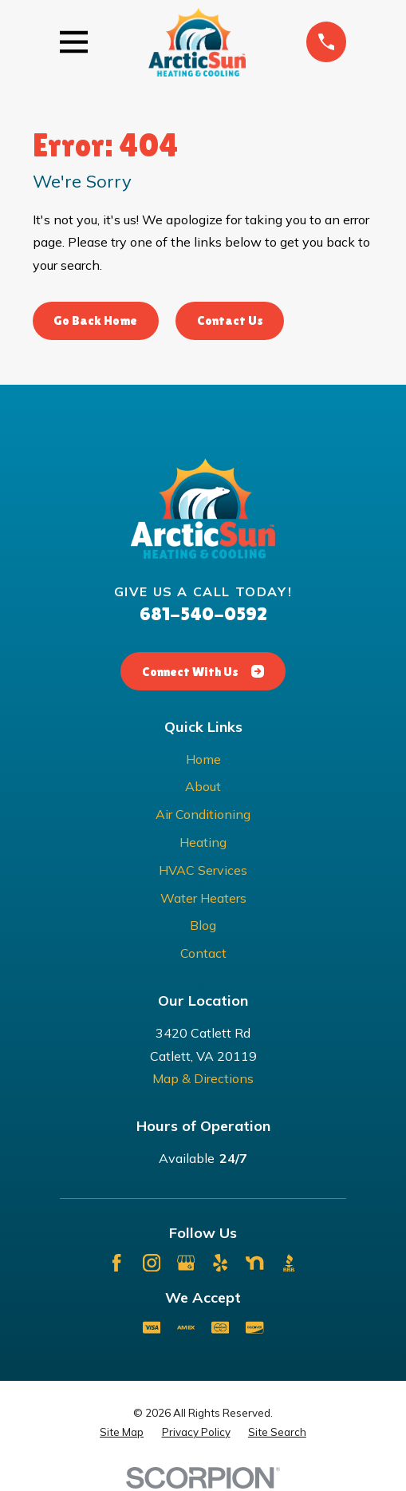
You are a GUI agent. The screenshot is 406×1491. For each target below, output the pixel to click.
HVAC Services (203, 870)
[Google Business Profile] (186, 1263)
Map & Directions (203, 1078)
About (203, 786)
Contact (203, 953)
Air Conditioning (203, 814)
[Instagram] (151, 1263)
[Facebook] (116, 1263)
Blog (203, 925)
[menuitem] (122, 1432)
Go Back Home (95, 320)
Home (203, 759)
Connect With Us (203, 671)
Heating (203, 842)
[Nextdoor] (254, 1263)
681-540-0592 (203, 613)
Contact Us (230, 320)
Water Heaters (203, 898)
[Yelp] (220, 1263)
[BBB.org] (289, 1263)
